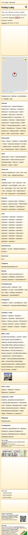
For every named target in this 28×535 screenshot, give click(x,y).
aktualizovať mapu (9, 441)
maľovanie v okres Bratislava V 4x (10, 428)
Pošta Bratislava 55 (20, 279)
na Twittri (15, 516)
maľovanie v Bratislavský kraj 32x (10, 434)
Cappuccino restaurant (14, 143)
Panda (3, 141)
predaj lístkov (12, 209)
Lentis (23, 125)
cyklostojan (4, 276)
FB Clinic (3, 251)
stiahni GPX (4, 445)
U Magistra (15, 141)
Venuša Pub (16, 146)
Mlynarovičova (19, 318)
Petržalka (6, 98)
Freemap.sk (19, 90)
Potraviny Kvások (15, 122)
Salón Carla (12, 114)
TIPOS (4, 175)
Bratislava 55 (11, 193)
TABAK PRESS (23, 203)
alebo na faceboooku (7, 495)
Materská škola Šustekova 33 (9, 266)
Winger (8, 141)
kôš (14, 182)
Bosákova (4, 201)
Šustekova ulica (5, 421)
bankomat (19, 182)
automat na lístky (12, 201)
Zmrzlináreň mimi (6, 106)
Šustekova (14, 17)
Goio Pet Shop (15, 133)
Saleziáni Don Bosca (17, 175)
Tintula (4, 143)
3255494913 (4, 442)
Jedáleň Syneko (7, 146)
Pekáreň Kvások (20, 120)
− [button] (3, 61)
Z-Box (25, 302)
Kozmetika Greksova (6, 117)
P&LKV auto (19, 233)
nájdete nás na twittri (7, 492)
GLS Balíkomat (18, 302)
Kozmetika (4, 114)
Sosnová (17, 389)
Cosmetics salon (13, 111)
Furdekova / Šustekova (7, 279)
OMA (6, 2)
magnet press (5, 122)
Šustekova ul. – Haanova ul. (14, 413)
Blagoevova (4, 392)
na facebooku (11, 515)
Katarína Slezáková (17, 106)
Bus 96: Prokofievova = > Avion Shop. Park (12, 366)
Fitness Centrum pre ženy (17, 159)
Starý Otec (19, 114)
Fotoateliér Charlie (6, 182)
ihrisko (10, 165)
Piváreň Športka (9, 149)
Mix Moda (11, 120)
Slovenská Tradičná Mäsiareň (19, 305)
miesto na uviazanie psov (8, 172)
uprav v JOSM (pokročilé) (19, 441)
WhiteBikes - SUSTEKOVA (16, 276)
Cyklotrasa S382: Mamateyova (9, 402)
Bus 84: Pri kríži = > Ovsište (8, 369)
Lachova (17, 323)
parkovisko (12, 216)
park (17, 172)
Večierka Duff (5, 109)
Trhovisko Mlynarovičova (13, 125)
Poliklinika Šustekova (19, 248)
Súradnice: (4, 23)
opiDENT (3, 248)
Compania (9, 190)
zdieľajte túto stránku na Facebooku (10, 516)
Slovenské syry (11, 128)
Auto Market (4, 216)
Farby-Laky (12, 2)
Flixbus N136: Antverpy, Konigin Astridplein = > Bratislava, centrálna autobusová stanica (14, 339)
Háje (11, 98)
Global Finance (21, 190)
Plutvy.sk (18, 128)
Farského (10, 326)
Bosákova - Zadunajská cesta (14, 405)
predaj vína (13, 109)
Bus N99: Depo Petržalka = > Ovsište (11, 336)
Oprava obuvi (17, 117)
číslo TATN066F (13, 185)
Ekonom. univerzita (13, 321)
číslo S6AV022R (21, 193)
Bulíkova (3, 321)
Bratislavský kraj (5, 96)
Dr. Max (10, 248)
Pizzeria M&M (23, 141)
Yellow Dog (4, 111)
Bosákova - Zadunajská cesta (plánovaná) (12, 399)
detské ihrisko (5, 156)
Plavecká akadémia (21, 156)
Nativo (17, 149)
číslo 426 (5, 206)
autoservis (11, 241)
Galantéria (20, 109)
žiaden (21, 111)
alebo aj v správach (7, 497)
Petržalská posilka (6, 162)
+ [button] (3, 59)
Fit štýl (12, 156)
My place (24, 143)
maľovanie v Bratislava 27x (16, 431)
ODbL (18, 528)
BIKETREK (4, 274)
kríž (2, 259)
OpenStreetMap (12, 90)
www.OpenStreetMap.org (19, 526)
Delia (8, 133)
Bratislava (14, 96)
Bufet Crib (23, 149)
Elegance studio (14, 130)
